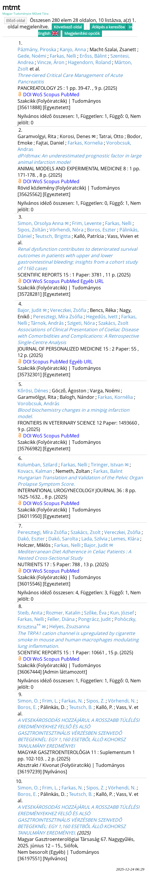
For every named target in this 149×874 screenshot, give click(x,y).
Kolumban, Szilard (37, 464)
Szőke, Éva (95, 612)
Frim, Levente (87, 223)
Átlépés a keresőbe (108, 27)
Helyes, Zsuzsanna (69, 627)
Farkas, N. (72, 701)
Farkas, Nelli (63, 56)
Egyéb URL (92, 281)
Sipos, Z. (95, 701)
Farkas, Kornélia (115, 397)
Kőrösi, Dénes (33, 390)
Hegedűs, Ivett (102, 316)
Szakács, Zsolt (113, 323)
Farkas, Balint (108, 471)
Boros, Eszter (101, 229)
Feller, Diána (61, 619)
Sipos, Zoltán (32, 229)
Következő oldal (68, 27)
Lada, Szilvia (94, 538)
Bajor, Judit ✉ (32, 310)
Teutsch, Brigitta (53, 236)
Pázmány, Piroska (37, 49)
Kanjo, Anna (73, 49)
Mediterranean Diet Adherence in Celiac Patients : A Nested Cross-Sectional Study (74, 554)
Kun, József (122, 612)
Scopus (52, 94)
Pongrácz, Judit (94, 619)
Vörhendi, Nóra (66, 229)
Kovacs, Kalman (35, 471)
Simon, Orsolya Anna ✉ (43, 223)
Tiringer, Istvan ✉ (110, 464)
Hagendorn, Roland (89, 62)
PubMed (70, 94)
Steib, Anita (30, 612)
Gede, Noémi (32, 56)
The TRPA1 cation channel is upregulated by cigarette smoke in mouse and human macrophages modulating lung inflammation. (78, 639)
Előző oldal (15, 20)
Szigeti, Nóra (81, 323)
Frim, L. (50, 701)
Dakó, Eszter (31, 538)
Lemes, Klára (125, 538)
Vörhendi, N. (122, 701)
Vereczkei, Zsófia (68, 310)
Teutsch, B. (81, 707)
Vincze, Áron (50, 62)
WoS (38, 94)
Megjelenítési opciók (82, 33)
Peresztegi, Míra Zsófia (58, 316)
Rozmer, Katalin (63, 612)
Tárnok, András (47, 323)
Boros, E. (27, 707)
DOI (27, 94)
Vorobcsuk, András (38, 403)
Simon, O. (28, 701)
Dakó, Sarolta (63, 538)
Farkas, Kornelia (85, 143)
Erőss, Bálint (93, 56)
